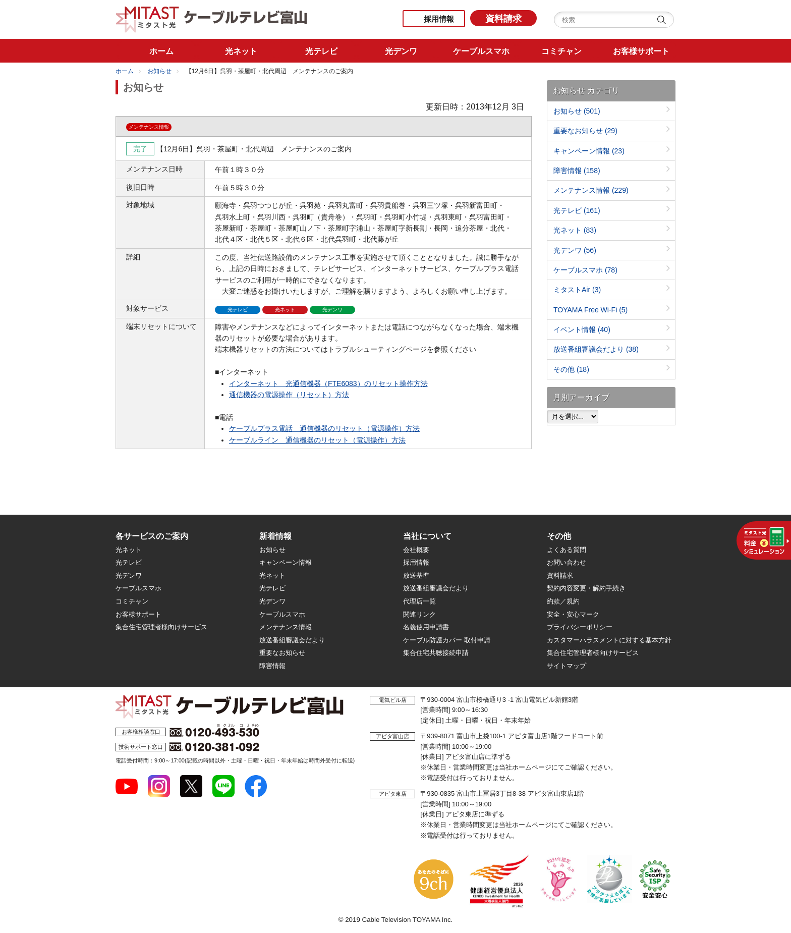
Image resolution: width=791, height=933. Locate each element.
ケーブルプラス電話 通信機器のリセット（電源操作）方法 (324, 428)
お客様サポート (138, 614)
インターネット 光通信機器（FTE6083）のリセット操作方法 (328, 383)
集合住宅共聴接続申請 (436, 652)
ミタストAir (577, 290)
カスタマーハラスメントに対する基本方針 (609, 640)
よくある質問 (566, 550)
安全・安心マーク (573, 614)
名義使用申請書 (426, 627)
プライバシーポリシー (579, 627)
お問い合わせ (566, 562)
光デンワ (574, 250)
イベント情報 (581, 329)
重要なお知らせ (585, 131)
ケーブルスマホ (585, 270)
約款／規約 (563, 601)
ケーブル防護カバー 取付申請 (446, 640)
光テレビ (576, 210)
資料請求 (503, 19)
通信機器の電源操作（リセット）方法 (289, 395)
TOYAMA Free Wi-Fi (590, 310)
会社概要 (416, 550)
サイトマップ (566, 666)
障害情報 (576, 171)
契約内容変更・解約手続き (586, 588)
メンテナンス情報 (591, 190)
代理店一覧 (419, 601)
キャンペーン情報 (589, 151)
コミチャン (132, 601)
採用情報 (439, 19)
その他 (571, 369)
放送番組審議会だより (596, 349)
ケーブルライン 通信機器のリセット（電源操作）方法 (317, 440)
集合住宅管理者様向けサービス (161, 627)
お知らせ (159, 71)
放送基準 (416, 575)
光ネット (574, 230)
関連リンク (419, 614)
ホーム (125, 71)
